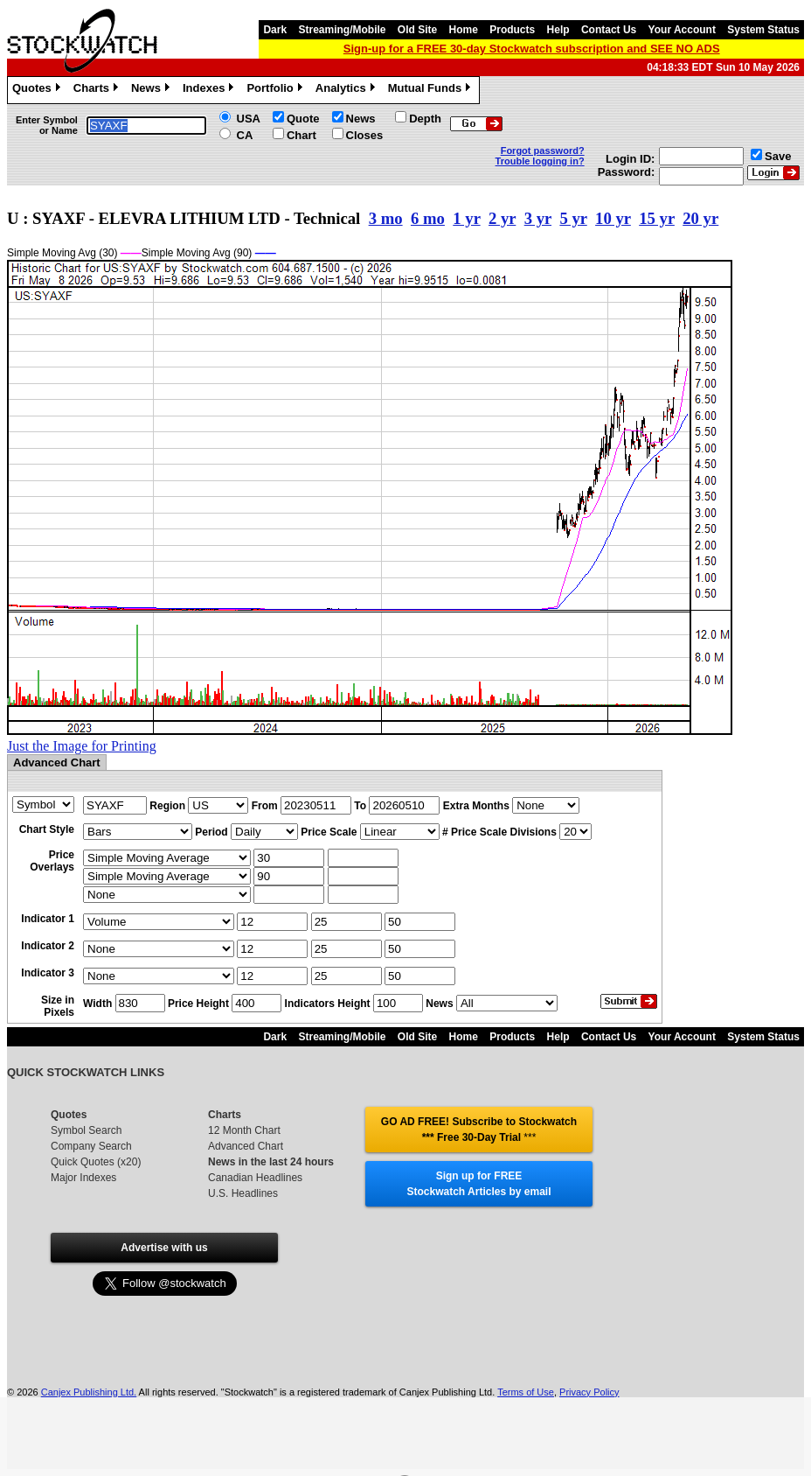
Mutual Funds (431, 90)
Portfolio (276, 90)
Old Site (417, 30)
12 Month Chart (244, 1130)
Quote (303, 118)
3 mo (386, 218)
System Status (763, 30)
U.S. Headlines (243, 1193)
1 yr (466, 218)
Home (463, 30)
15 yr (657, 218)
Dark (275, 30)
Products (512, 30)
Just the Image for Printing (81, 745)
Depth (425, 118)
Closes (365, 135)
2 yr (502, 218)
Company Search (91, 1146)
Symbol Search (86, 1130)
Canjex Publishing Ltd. (88, 1392)
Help (558, 30)
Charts (97, 90)
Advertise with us (164, 1248)
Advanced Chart (245, 1146)
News (152, 90)
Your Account (682, 30)
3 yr (537, 218)
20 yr (700, 218)
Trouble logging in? (540, 161)
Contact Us (608, 30)
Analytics (347, 90)
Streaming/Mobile (341, 30)
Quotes (38, 90)
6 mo (428, 218)
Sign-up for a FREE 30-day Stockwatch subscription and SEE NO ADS (531, 48)
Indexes (210, 90)
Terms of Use (525, 1392)
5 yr (572, 218)
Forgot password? (543, 150)
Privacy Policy (589, 1392)
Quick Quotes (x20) (96, 1162)
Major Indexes (83, 1178)
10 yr (613, 218)
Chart (301, 135)
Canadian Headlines (255, 1178)
